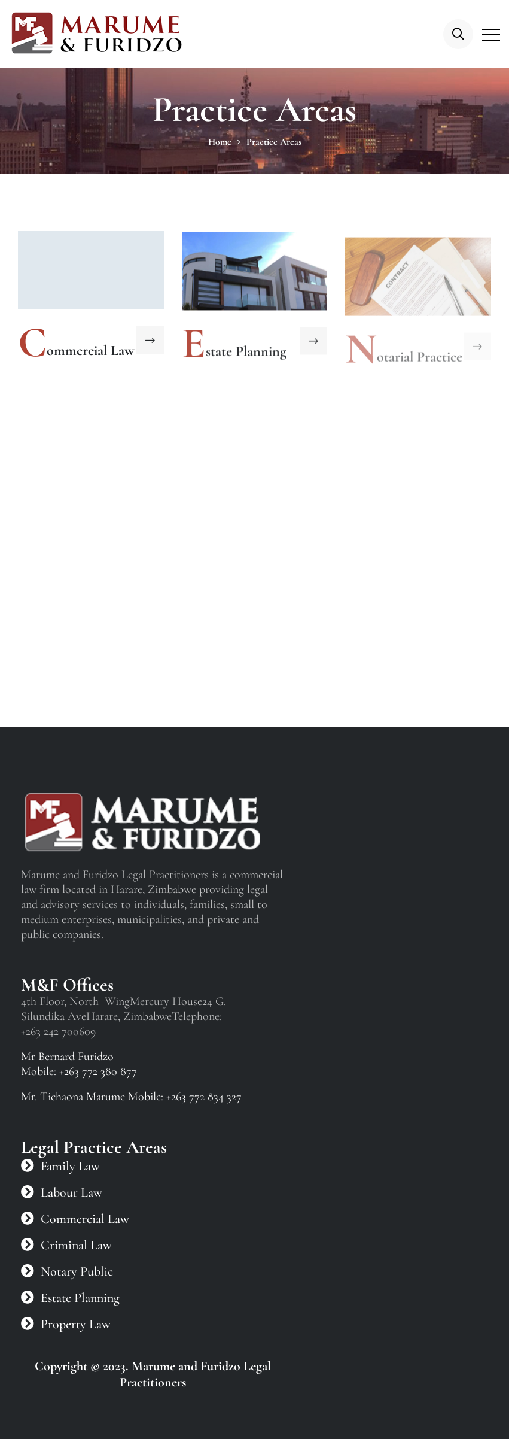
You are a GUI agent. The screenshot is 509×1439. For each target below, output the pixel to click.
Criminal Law (76, 1245)
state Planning (246, 352)
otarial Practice (419, 360)
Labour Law (71, 1192)
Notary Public (77, 1271)
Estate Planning (80, 1298)
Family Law (70, 1166)
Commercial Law (85, 1219)
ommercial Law (90, 350)
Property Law (76, 1324)
